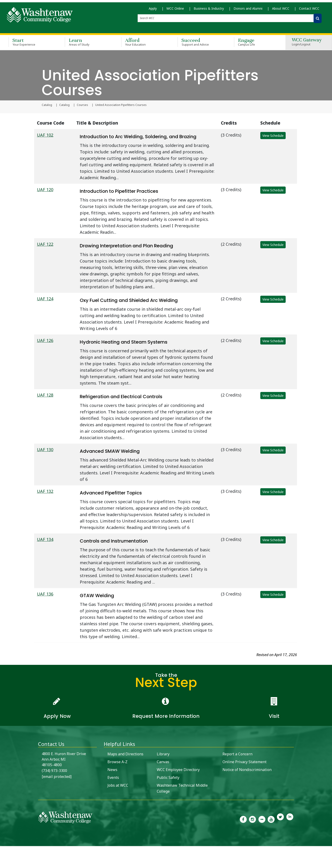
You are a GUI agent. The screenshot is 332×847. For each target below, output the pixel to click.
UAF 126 (45, 341)
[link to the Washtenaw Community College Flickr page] (262, 820)
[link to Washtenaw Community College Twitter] (280, 820)
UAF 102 (45, 136)
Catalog (47, 106)
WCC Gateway (307, 43)
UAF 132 (45, 492)
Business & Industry (209, 11)
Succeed (199, 43)
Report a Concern (237, 754)
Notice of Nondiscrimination (247, 770)
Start (30, 43)
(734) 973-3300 (54, 771)
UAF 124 (45, 299)
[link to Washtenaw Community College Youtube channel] (271, 820)
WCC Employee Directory (178, 770)
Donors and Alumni (248, 11)
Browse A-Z (117, 762)
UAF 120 (45, 190)
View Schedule (273, 136)
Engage (255, 43)
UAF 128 (45, 396)
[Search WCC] (318, 21)
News (112, 770)
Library (163, 754)
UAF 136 (45, 595)
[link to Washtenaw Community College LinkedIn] (290, 820)
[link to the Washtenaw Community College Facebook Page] (243, 820)
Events (113, 778)
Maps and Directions (125, 754)
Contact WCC (309, 11)
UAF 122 (45, 245)
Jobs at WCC (117, 786)
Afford (142, 43)
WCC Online (175, 11)
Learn (86, 43)
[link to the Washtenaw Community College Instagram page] (252, 820)
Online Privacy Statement (244, 762)
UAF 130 (45, 450)
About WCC (280, 11)
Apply (153, 11)
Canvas (163, 762)
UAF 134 (45, 540)
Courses (82, 106)
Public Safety (168, 778)
